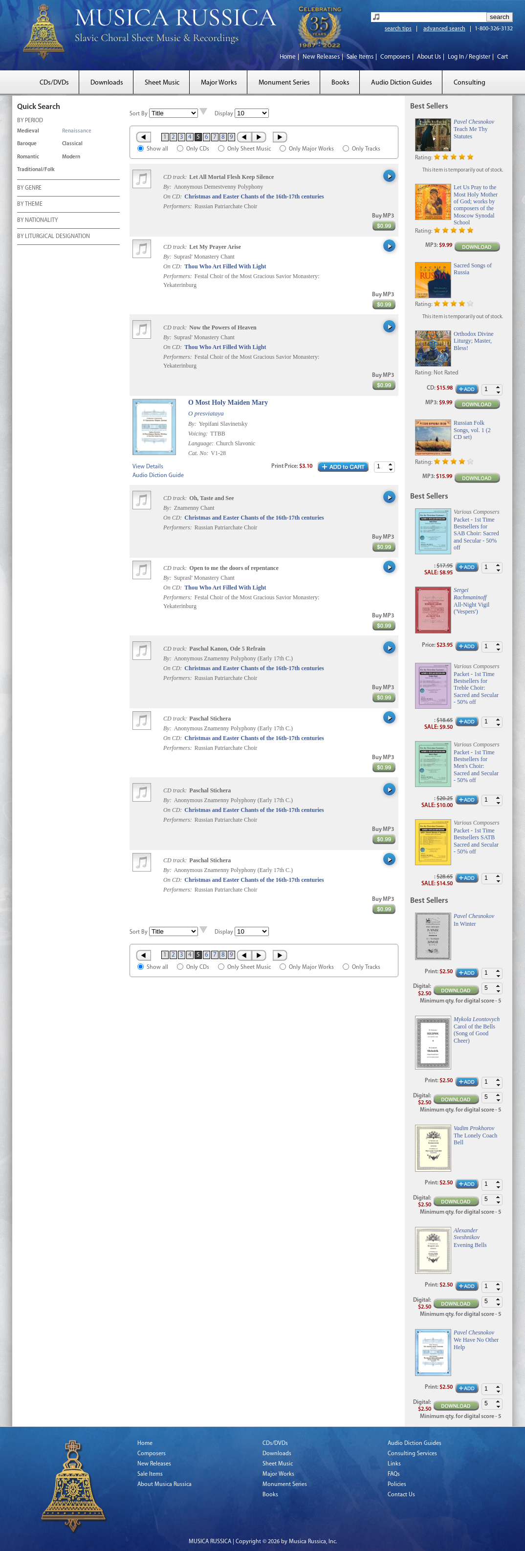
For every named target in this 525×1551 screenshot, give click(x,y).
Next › (260, 137)
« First (143, 137)
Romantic (28, 157)
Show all (157, 149)
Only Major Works (311, 149)
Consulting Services (412, 1454)
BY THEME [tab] (30, 205)
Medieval (28, 131)
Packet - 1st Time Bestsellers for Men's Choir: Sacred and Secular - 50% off (476, 766)
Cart (502, 57)
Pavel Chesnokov (474, 121)
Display (224, 114)
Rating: (423, 158)
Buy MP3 (383, 216)
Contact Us (401, 1495)
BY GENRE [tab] (29, 189)
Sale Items (360, 57)
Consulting (469, 83)
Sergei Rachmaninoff (470, 593)
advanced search (444, 29)
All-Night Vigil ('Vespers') (471, 608)
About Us (429, 57)
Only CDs (197, 149)
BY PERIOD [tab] (30, 121)
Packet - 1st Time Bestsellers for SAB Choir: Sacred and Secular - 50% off (476, 533)
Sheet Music (162, 83)
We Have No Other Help (476, 1343)
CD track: (175, 177)
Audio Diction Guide (158, 476)
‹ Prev (244, 137)
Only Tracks (366, 149)
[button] (390, 464)
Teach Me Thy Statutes (471, 132)
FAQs (394, 1474)
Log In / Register (469, 57)
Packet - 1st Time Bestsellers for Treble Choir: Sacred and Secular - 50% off (476, 688)
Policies (397, 1484)
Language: (201, 443)
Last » (281, 137)
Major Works (219, 83)
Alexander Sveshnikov (467, 1234)
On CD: (172, 196)
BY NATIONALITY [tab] (37, 221)
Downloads (106, 83)
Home (288, 57)
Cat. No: (199, 453)
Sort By (139, 114)
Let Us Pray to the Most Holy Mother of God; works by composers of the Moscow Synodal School (476, 205)
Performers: (177, 206)
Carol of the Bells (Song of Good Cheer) (474, 1033)
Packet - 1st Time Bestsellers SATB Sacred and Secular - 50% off (476, 841)
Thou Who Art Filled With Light (225, 266)
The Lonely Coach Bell (475, 1139)
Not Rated (446, 373)
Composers (395, 57)
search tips (398, 29)
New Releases (321, 57)
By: (168, 186)
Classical (72, 144)
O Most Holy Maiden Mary (228, 402)
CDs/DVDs (54, 83)
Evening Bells (470, 1245)
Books (340, 83)
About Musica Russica (164, 1484)
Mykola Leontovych (477, 1019)
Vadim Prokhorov (474, 1128)
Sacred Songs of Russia (473, 269)
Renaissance (76, 131)
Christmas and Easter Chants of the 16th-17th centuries (254, 196)
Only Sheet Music (249, 149)
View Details (147, 467)
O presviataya (206, 413)
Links (394, 1464)
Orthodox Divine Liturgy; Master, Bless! (474, 340)
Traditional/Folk (36, 170)
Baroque (27, 144)
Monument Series (284, 83)
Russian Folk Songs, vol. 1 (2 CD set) (472, 429)
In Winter (465, 923)
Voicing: (198, 433)
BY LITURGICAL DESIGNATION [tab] (53, 237)
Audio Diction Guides (401, 83)
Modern (71, 157)
